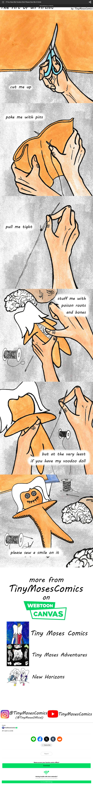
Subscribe (47, 745)
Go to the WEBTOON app (46, 782)
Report (46, 754)
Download (46, 765)
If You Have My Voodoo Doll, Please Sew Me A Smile (23, 2)
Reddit (59, 739)
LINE (33, 739)
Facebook (40, 739)
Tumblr (53, 739)
